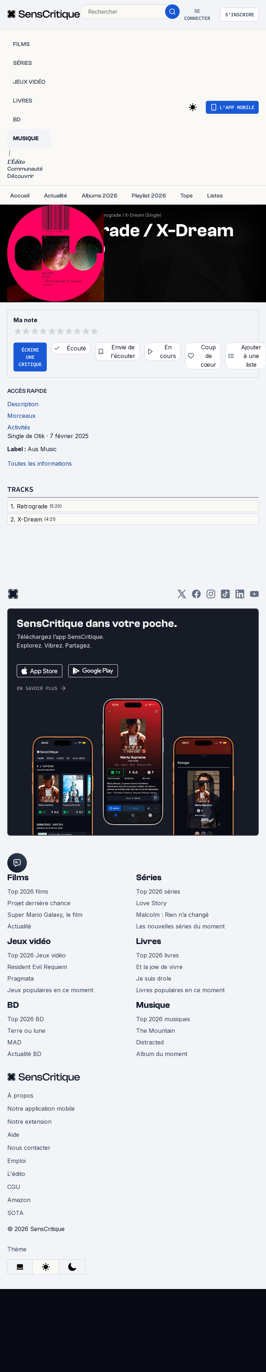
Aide (13, 1134)
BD (13, 1005)
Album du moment (161, 1053)
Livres (148, 941)
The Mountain (155, 1030)
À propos (20, 1095)
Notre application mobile (41, 1108)
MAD (14, 1042)
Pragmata (20, 978)
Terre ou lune (26, 1030)
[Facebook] (196, 596)
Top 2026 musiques (163, 1019)
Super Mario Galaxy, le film (44, 914)
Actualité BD (24, 1053)
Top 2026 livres (157, 955)
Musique (153, 1005)
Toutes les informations (39, 463)
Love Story (151, 903)
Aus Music (42, 449)
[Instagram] (210, 596)
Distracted (150, 1042)
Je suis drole (153, 978)
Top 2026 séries (158, 891)
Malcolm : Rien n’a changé (172, 914)
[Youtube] (254, 596)
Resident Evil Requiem (37, 966)
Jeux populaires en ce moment (50, 990)
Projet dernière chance (38, 903)
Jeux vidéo (29, 941)
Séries (148, 877)
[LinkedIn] (240, 596)
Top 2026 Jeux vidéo (36, 955)
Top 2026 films (27, 891)
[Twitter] (181, 596)
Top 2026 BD (25, 1019)
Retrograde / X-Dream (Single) (129, 215)
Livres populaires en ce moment (180, 990)
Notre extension (29, 1121)
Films (18, 877)
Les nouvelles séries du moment (180, 926)
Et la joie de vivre (159, 966)
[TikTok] (225, 596)
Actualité (19, 926)
